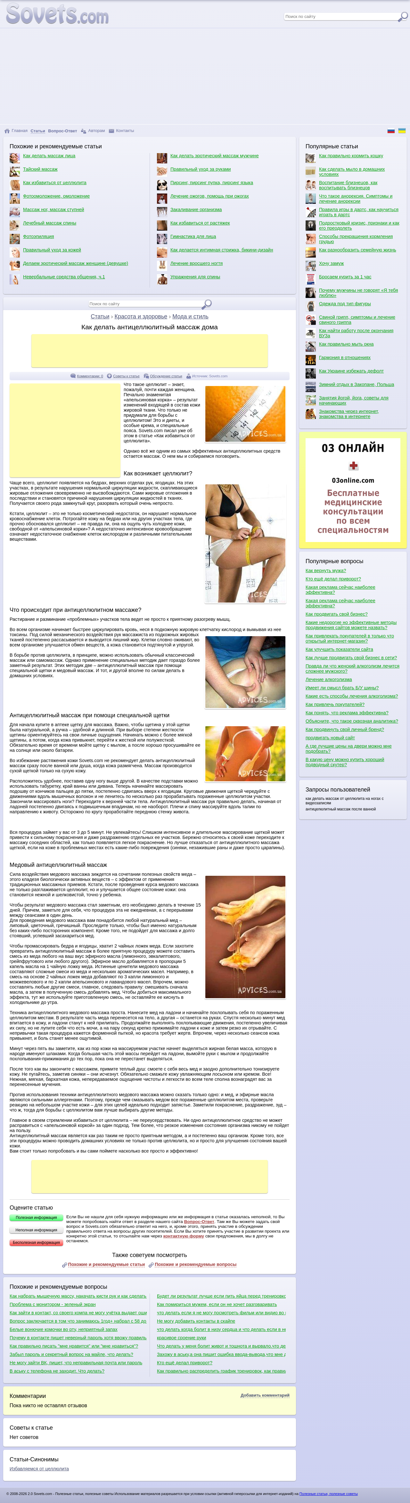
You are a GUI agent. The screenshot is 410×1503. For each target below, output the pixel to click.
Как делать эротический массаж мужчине (208, 158)
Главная (16, 131)
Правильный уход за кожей (45, 252)
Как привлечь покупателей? (335, 704)
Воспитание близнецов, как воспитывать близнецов (341, 185)
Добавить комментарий (265, 1395)
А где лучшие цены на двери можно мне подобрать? (349, 748)
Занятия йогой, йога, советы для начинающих (347, 400)
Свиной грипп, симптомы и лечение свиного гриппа (350, 320)
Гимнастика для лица (186, 239)
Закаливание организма (189, 212)
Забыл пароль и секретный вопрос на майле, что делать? (71, 1354)
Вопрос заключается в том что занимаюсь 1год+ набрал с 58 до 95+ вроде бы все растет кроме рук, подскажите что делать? (78, 1321)
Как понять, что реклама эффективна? (347, 712)
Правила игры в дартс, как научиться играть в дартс (352, 212)
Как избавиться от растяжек (193, 225)
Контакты (121, 131)
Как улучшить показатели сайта (339, 649)
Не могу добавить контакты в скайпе (196, 1321)
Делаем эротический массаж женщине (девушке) (69, 266)
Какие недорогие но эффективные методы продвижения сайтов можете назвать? (351, 625)
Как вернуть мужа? (326, 570)
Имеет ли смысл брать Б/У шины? (342, 687)
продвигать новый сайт (330, 737)
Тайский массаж (34, 172)
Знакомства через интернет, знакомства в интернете (342, 414)
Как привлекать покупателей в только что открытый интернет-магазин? (350, 638)
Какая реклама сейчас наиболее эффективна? (340, 590)
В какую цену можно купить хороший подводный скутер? (345, 762)
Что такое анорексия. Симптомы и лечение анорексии (349, 198)
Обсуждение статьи (166, 376)
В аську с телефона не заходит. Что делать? (57, 1371)
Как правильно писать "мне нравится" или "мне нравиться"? (74, 1346)
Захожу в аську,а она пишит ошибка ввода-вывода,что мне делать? (221, 1354)
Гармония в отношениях (338, 360)
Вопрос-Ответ (199, 1221)
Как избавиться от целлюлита (48, 185)
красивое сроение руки (181, 1337)
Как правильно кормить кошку (344, 158)
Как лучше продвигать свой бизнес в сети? (351, 657)
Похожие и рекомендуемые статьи (106, 1264)
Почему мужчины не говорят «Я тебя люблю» (352, 293)
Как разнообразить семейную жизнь (351, 252)
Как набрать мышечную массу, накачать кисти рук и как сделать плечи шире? (78, 1296)
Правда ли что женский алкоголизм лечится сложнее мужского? (352, 668)
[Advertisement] (205, 76)
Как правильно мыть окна (340, 346)
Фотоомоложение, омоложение (50, 198)
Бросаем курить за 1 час (338, 279)
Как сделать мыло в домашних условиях (345, 172)
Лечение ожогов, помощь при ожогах (203, 198)
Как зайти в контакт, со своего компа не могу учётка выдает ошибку (78, 1312)
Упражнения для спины (188, 279)
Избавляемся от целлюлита (39, 1468)
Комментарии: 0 (90, 376)
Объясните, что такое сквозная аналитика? (352, 721)
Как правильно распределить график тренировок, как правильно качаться (221, 1371)
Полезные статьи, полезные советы (328, 1494)
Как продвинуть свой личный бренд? (345, 729)
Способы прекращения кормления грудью (349, 239)
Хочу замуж (325, 266)
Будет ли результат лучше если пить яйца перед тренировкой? (221, 1296)
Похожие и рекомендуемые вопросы (195, 1264)
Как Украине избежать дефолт (345, 373)
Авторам (93, 131)
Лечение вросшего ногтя (190, 266)
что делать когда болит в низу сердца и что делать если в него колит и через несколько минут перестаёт (221, 1329)
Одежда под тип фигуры (338, 306)
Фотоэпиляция (32, 239)
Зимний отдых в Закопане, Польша (350, 387)
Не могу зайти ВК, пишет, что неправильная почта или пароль (76, 1362)
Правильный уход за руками (194, 172)
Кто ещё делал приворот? (184, 1362)
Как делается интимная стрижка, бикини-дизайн (215, 252)
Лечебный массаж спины (43, 225)
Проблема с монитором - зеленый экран (53, 1304)
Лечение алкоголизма (329, 679)
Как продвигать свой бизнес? (337, 614)
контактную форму (183, 1236)
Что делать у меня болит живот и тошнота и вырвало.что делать (221, 1346)
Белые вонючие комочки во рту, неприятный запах (64, 1329)
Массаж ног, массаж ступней (47, 212)
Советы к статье (126, 376)
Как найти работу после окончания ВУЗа (349, 333)
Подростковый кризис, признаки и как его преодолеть (352, 225)
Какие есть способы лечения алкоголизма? (352, 696)
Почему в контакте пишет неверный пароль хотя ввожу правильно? (78, 1337)
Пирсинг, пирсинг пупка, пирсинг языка (205, 185)
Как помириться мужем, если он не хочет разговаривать (217, 1304)
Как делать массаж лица (42, 158)
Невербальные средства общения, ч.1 (57, 279)
